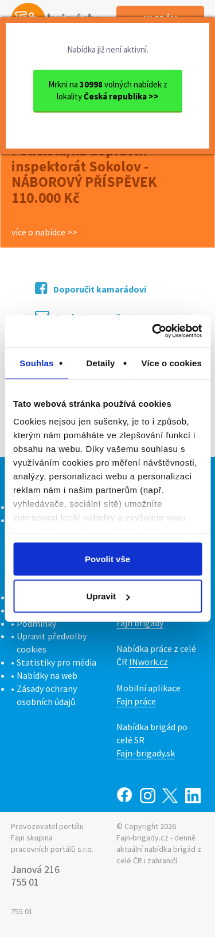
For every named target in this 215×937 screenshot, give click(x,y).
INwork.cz (148, 661)
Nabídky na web (47, 675)
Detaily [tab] (101, 362)
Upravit (108, 596)
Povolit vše (107, 558)
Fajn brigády (139, 622)
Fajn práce (136, 701)
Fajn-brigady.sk (145, 753)
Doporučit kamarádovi (90, 288)
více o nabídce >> (44, 232)
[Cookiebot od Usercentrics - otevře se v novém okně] (153, 331)
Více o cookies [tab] (171, 362)
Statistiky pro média (56, 662)
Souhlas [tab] (36, 362)
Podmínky (36, 623)
